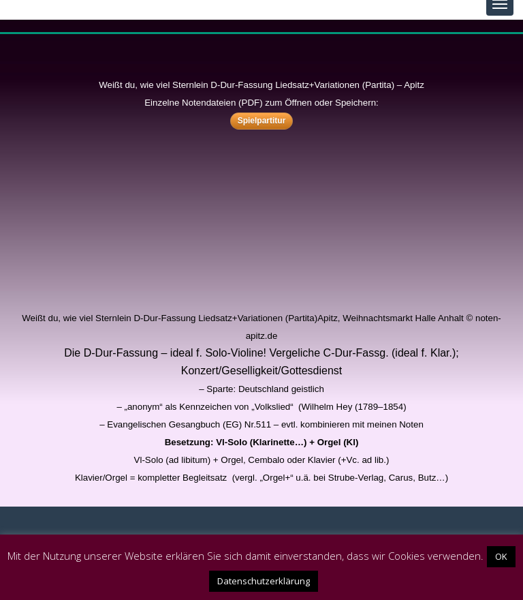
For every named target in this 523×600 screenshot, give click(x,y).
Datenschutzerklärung (263, 581)
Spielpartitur (262, 120)
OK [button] (501, 556)
